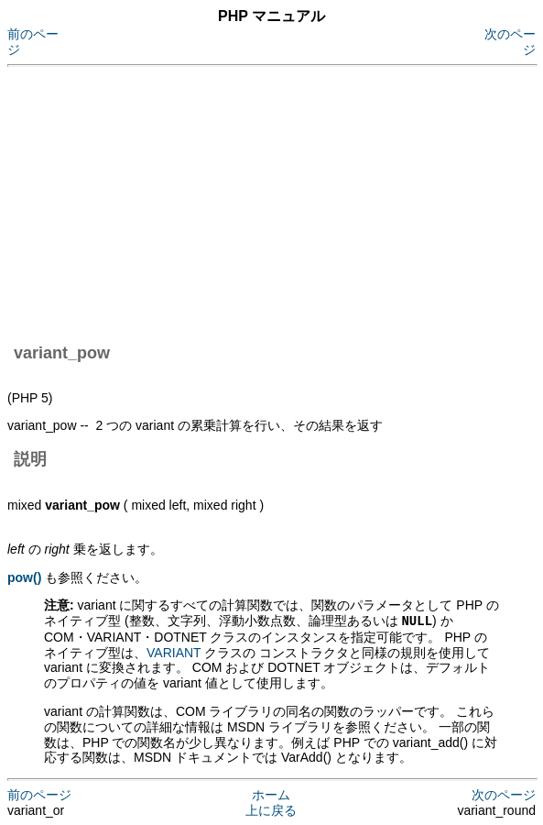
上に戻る (271, 809)
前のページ (39, 793)
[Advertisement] (275, 201)
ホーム (271, 793)
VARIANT (174, 651)
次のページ (504, 793)
